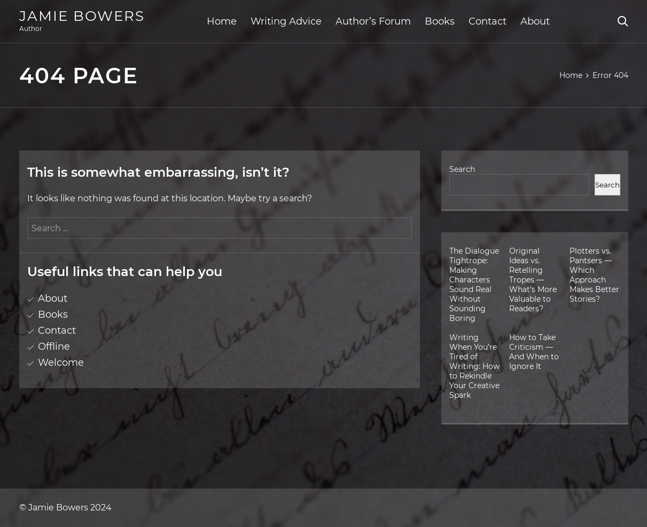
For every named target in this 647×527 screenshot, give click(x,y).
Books (440, 21)
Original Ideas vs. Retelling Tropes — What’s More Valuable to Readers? (533, 279)
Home (222, 21)
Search (462, 169)
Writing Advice (286, 21)
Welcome (61, 362)
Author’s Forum (373, 21)
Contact (487, 21)
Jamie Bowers (82, 16)
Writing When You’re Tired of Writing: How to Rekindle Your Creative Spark (474, 366)
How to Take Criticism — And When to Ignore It (534, 352)
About (535, 21)
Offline (54, 346)
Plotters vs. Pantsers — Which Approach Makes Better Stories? (594, 275)
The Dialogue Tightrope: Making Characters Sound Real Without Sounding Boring (474, 284)
